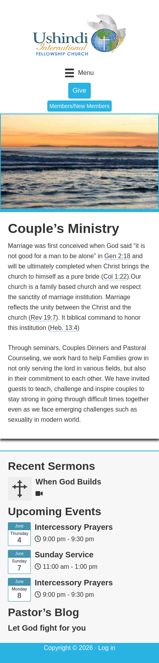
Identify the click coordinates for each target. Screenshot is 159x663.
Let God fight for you (47, 628)
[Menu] (79, 73)
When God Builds (68, 481)
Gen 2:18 (118, 256)
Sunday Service (64, 554)
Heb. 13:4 (63, 327)
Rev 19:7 (43, 317)
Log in (107, 647)
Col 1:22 (115, 276)
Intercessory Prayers (74, 527)
